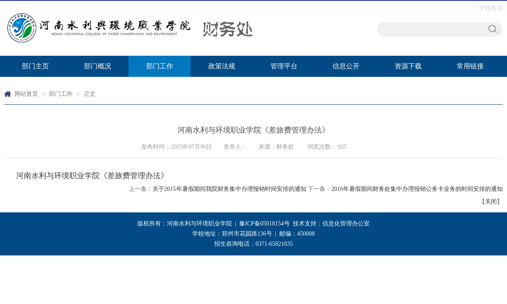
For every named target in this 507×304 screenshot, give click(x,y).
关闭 (491, 201)
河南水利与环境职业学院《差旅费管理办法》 (92, 175)
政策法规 (221, 66)
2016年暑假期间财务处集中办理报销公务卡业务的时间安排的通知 (417, 189)
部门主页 (35, 66)
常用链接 (470, 66)
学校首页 (491, 8)
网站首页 (26, 94)
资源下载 (408, 66)
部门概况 (97, 66)
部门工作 (159, 66)
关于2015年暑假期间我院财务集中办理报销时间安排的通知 (229, 189)
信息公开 (346, 66)
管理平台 (283, 66)
